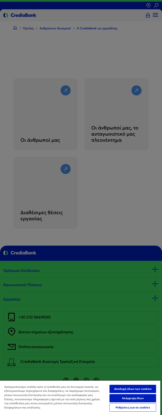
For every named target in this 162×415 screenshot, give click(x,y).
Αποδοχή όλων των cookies (133, 389)
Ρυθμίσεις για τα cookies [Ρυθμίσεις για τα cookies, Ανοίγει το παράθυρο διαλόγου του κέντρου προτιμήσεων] (133, 407)
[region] (80, 397)
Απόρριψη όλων (133, 398)
